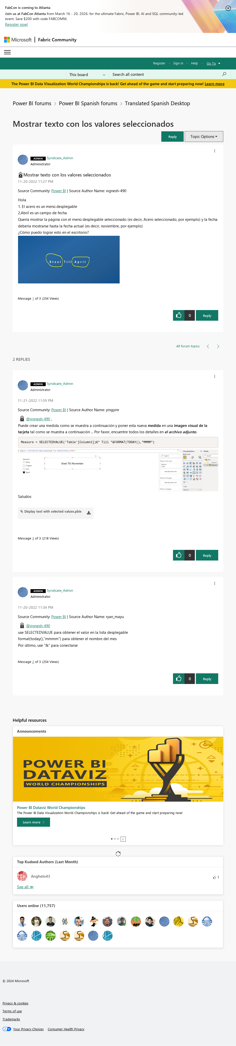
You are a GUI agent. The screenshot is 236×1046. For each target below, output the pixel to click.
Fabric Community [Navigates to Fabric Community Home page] (57, 40)
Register (159, 63)
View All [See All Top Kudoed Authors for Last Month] (25, 887)
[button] (172, 136)
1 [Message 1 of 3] (33, 298)
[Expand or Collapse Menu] (7, 52)
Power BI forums (32, 102)
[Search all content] (169, 74)
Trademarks (11, 1019)
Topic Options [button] (202, 136)
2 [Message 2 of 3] (33, 662)
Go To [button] (211, 63)
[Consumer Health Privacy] (66, 1029)
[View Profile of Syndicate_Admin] (60, 157)
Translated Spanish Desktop (157, 102)
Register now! (16, 24)
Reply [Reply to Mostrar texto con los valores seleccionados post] (207, 315)
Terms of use (12, 1011)
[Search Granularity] (87, 74)
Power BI (58, 190)
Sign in (178, 63)
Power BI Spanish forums (88, 102)
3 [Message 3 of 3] (33, 538)
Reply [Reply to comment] (207, 555)
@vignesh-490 (38, 418)
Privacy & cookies (15, 1003)
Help (194, 63)
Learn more (215, 83)
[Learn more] (33, 822)
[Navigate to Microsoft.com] (18, 40)
